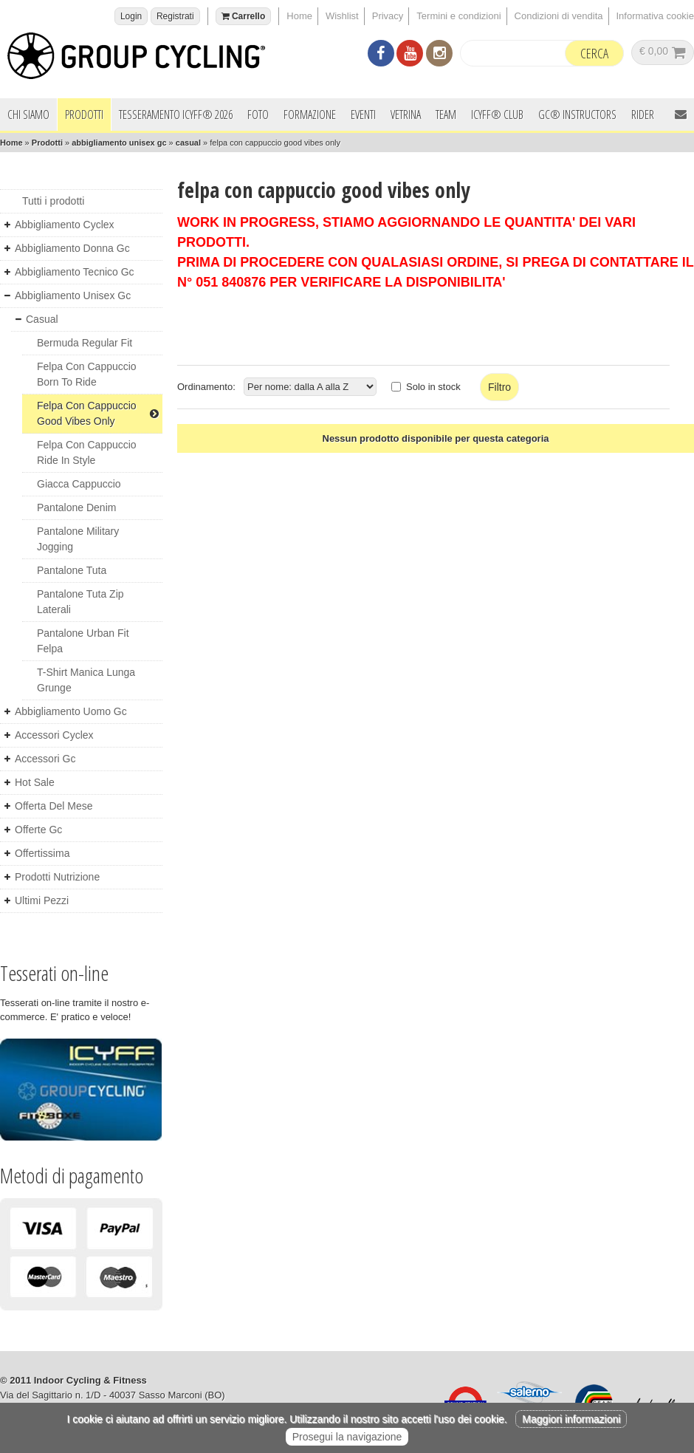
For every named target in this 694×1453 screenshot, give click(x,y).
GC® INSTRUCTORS (577, 114)
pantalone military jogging (78, 539)
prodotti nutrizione (57, 877)
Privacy (388, 15)
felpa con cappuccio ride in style (87, 452)
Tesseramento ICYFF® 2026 (176, 114)
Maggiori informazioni (571, 1419)
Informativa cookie (655, 15)
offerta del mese (54, 806)
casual (188, 142)
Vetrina (406, 114)
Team (446, 114)
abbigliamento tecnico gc (74, 272)
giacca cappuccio (79, 484)
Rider (642, 114)
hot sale (35, 782)
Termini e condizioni (458, 15)
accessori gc (45, 759)
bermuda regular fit (84, 343)
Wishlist (342, 15)
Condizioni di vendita (559, 15)
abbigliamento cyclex (64, 224)
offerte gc (38, 829)
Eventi (363, 114)
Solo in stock (433, 386)
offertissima (42, 853)
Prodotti (84, 114)
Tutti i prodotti (53, 201)
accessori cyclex (54, 735)
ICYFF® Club (497, 114)
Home (299, 15)
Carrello (243, 16)
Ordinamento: (206, 386)
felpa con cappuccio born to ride (87, 374)
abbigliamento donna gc (72, 248)
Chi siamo (28, 114)
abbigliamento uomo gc (71, 711)
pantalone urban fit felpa (83, 640)
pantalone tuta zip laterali (80, 601)
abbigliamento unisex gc (119, 142)
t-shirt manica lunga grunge (86, 680)
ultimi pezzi (42, 900)
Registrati (175, 16)
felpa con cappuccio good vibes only (98, 413)
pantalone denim (76, 507)
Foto (258, 114)
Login (131, 16)
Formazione (310, 114)
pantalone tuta (71, 570)
